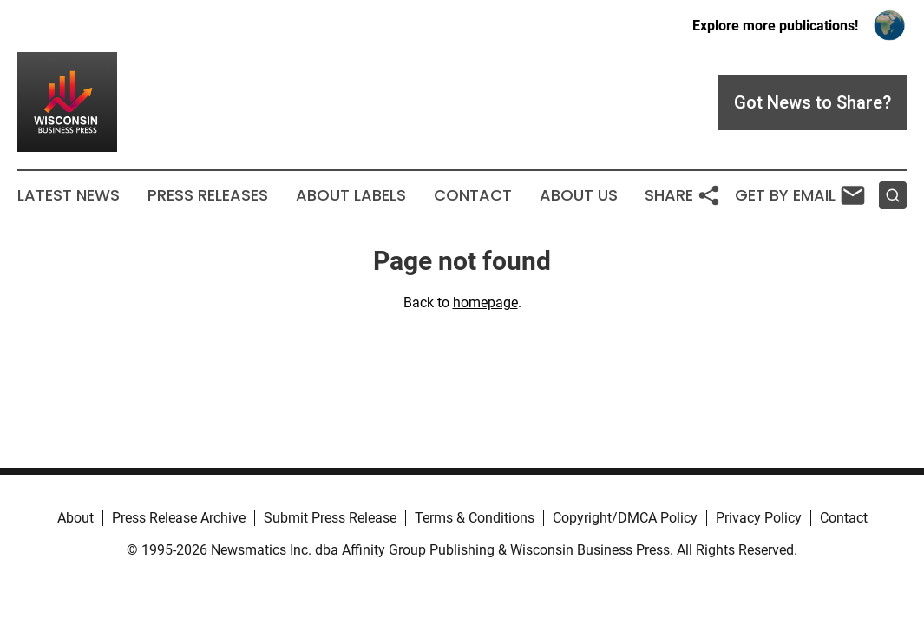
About (75, 518)
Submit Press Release (330, 518)
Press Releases (207, 195)
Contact (473, 195)
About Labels (351, 195)
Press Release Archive (179, 518)
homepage (485, 302)
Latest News (68, 195)
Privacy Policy (759, 518)
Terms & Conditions (474, 518)
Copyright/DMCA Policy (625, 518)
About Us (579, 195)
